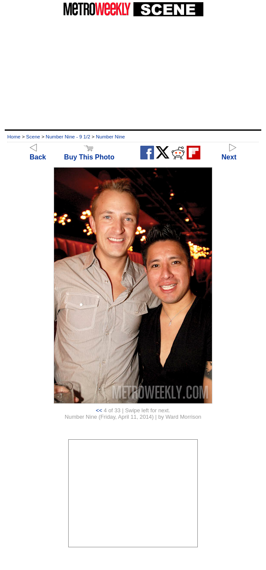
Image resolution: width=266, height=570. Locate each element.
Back (38, 153)
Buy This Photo (89, 153)
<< (99, 410)
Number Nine (110, 136)
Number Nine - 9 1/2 (68, 136)
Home (14, 136)
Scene (33, 136)
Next (228, 153)
